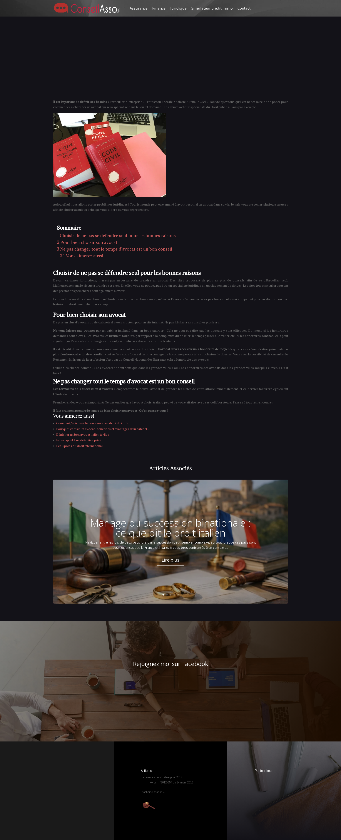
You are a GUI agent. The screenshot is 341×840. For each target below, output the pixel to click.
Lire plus (170, 560)
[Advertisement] (170, 66)
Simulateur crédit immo (212, 8)
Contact (244, 8)
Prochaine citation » (153, 792)
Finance (158, 8)
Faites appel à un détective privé (79, 440)
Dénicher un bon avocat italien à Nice (82, 435)
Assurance (138, 8)
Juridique (178, 8)
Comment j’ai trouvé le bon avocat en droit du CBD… (93, 423)
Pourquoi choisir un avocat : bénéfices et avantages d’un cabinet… (102, 429)
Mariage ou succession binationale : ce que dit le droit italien (170, 527)
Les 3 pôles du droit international (79, 446)
